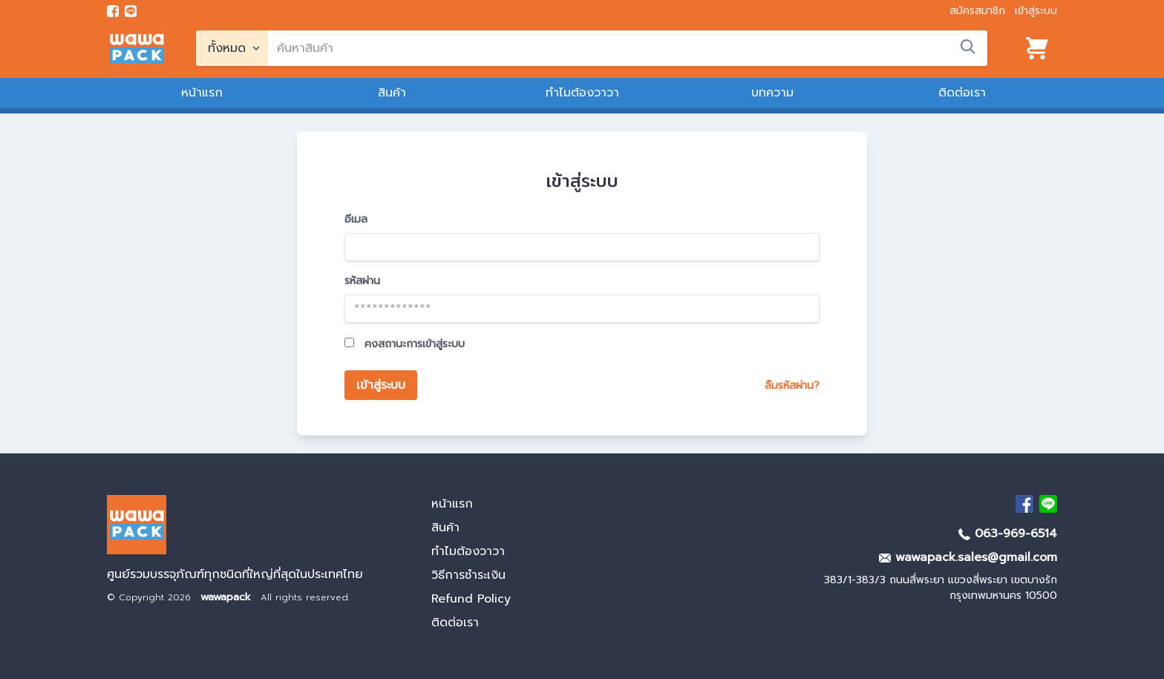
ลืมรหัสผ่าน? (792, 385)
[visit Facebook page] (113, 11)
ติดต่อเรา (962, 93)
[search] (627, 48)
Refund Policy (471, 599)
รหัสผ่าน (362, 281)
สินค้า (392, 93)
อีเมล (355, 219)
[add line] (131, 11)
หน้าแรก (202, 93)
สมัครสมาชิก (977, 11)
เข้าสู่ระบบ (1036, 11)
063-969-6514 (1007, 533)
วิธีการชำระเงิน (468, 575)
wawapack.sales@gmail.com (968, 557)
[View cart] (1037, 48)
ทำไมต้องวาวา (582, 93)
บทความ (772, 93)
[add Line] (1048, 504)
